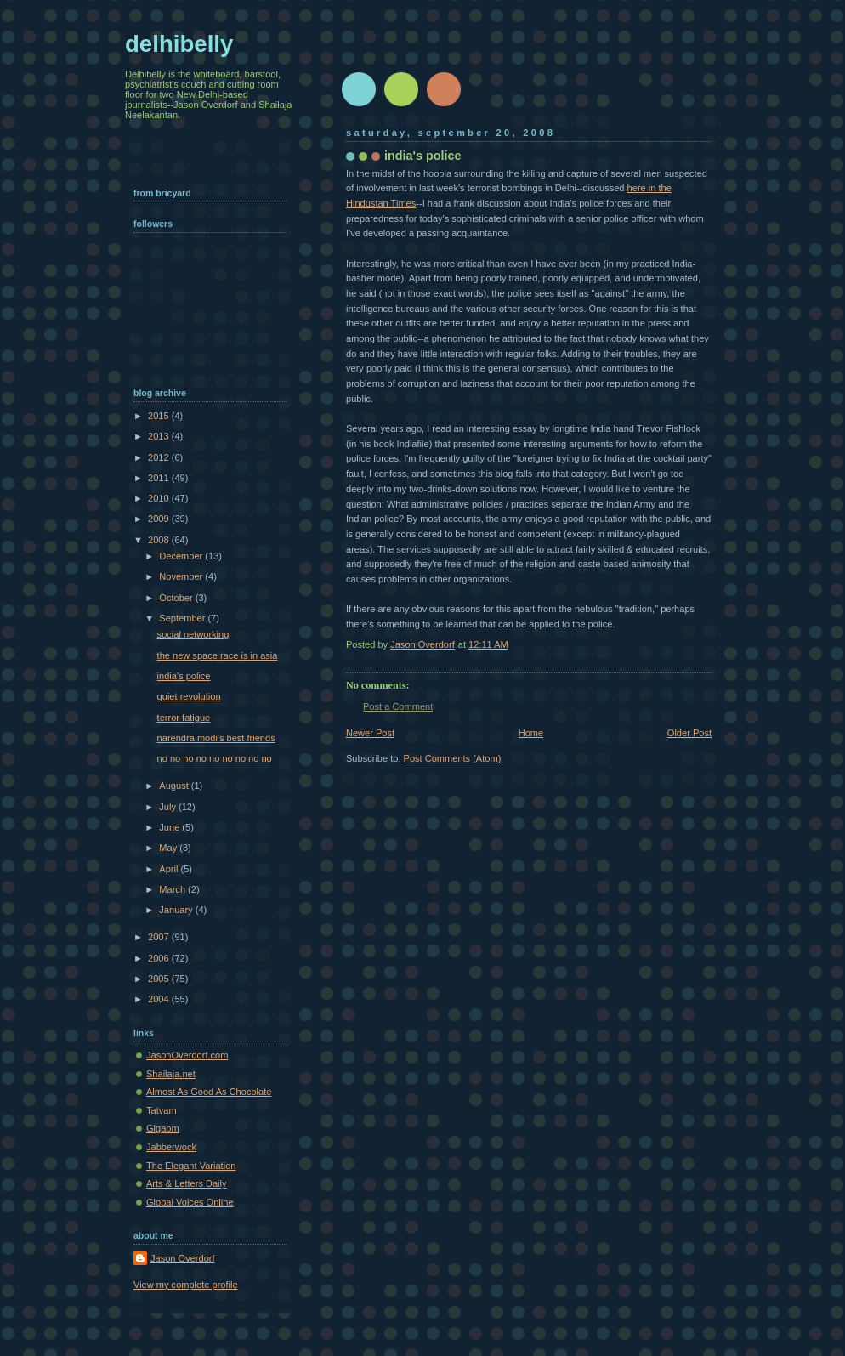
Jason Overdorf (182, 1258)
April (169, 869)
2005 (160, 978)
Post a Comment (398, 706)
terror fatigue (184, 717)
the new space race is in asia (217, 655)
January (177, 910)
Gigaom (162, 1128)
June (170, 827)
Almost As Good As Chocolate (208, 1092)
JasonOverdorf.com (187, 1055)
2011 (160, 478)
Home (531, 733)
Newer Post (370, 733)
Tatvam (161, 1110)
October (177, 598)
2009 (160, 518)
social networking (193, 634)
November (182, 576)
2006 (160, 958)
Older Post (689, 733)
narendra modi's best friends (216, 738)
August (174, 785)
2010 (160, 498)
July (169, 807)
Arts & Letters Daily (186, 1183)
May (169, 848)
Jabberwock (171, 1147)
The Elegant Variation (190, 1165)
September (183, 618)
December (182, 556)
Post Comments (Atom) (453, 758)
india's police (184, 676)
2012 (160, 457)
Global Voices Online (190, 1202)
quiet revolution (189, 696)
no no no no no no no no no (214, 758)
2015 (160, 416)
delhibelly (179, 44)
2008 (160, 540)
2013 (160, 436)
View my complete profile (185, 1284)
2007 (160, 937)
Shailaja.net (171, 1074)
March (173, 889)
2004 (160, 999)
